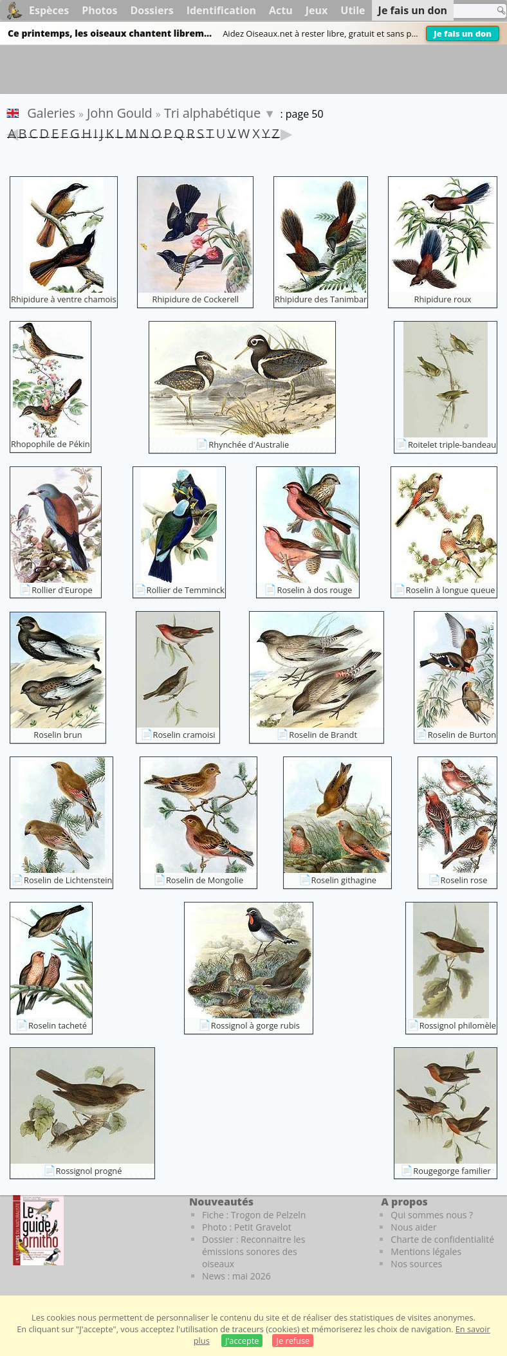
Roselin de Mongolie (204, 880)
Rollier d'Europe (62, 590)
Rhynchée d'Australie (248, 444)
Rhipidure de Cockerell (195, 299)
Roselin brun (57, 734)
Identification (221, 10)
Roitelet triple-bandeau (452, 444)
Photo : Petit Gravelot (246, 1227)
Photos (99, 10)
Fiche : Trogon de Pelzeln (254, 1215)
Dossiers (151, 10)
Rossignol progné (89, 1171)
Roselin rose (464, 880)
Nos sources (416, 1264)
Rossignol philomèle (457, 1025)
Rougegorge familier (451, 1171)
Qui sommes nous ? (432, 1215)
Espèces (49, 10)
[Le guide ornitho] (38, 1230)
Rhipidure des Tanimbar (321, 299)
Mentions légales (426, 1251)
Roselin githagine (343, 880)
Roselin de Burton (462, 734)
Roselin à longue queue (450, 590)
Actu (281, 10)
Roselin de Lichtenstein (68, 880)
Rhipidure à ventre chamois (63, 299)
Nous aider (413, 1227)
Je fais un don (463, 33)
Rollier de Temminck (186, 590)
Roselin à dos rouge (314, 590)
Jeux (317, 10)
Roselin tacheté (57, 1025)
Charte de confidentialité (442, 1239)
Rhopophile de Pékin (50, 444)
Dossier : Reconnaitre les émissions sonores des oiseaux (253, 1251)
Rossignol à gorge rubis (255, 1025)
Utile (352, 10)
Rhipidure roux (443, 299)
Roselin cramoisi (184, 734)
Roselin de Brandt (323, 734)
